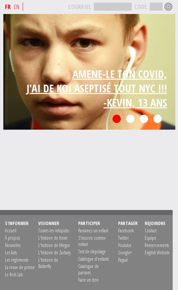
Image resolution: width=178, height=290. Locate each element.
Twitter (123, 238)
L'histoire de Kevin (53, 238)
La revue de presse (20, 267)
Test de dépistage (92, 251)
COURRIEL (79, 7)
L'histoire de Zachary (54, 252)
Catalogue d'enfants (93, 259)
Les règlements (16, 260)
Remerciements (157, 245)
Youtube (124, 245)
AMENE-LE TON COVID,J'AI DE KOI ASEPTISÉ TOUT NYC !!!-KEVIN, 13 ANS (97, 88)
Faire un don (88, 280)
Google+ (125, 252)
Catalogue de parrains (88, 269)
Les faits (11, 252)
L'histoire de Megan (54, 245)
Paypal (123, 260)
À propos (12, 238)
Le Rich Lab (14, 274)
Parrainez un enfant (93, 230)
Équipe (150, 238)
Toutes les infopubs (53, 230)
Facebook (126, 230)
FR (8, 7)
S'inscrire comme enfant (92, 241)
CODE (140, 7)
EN (16, 7)
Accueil (10, 230)
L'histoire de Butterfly (48, 263)
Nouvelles (13, 245)
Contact (150, 230)
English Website (157, 252)
